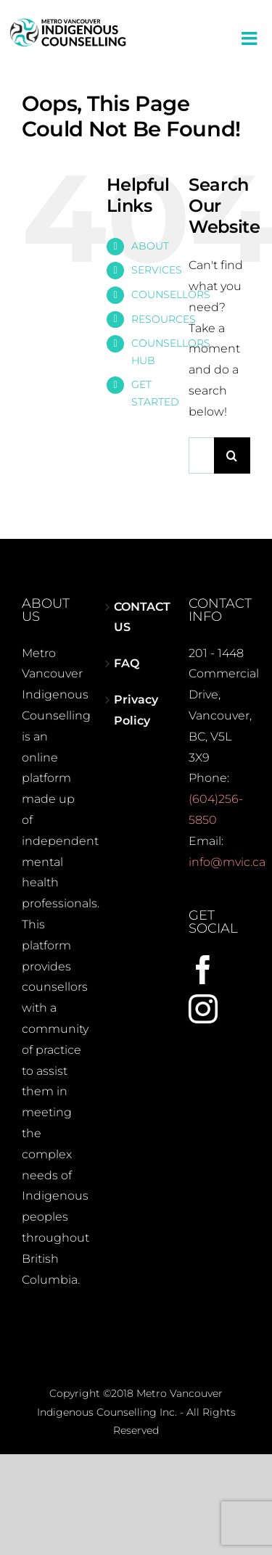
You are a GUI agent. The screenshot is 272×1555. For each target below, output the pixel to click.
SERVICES (156, 269)
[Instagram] (203, 1008)
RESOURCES (163, 319)
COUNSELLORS (170, 294)
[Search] (232, 455)
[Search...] (201, 455)
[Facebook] (203, 969)
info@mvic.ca (227, 862)
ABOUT (150, 245)
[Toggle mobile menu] (251, 38)
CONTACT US (137, 617)
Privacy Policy (136, 710)
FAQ (126, 663)
